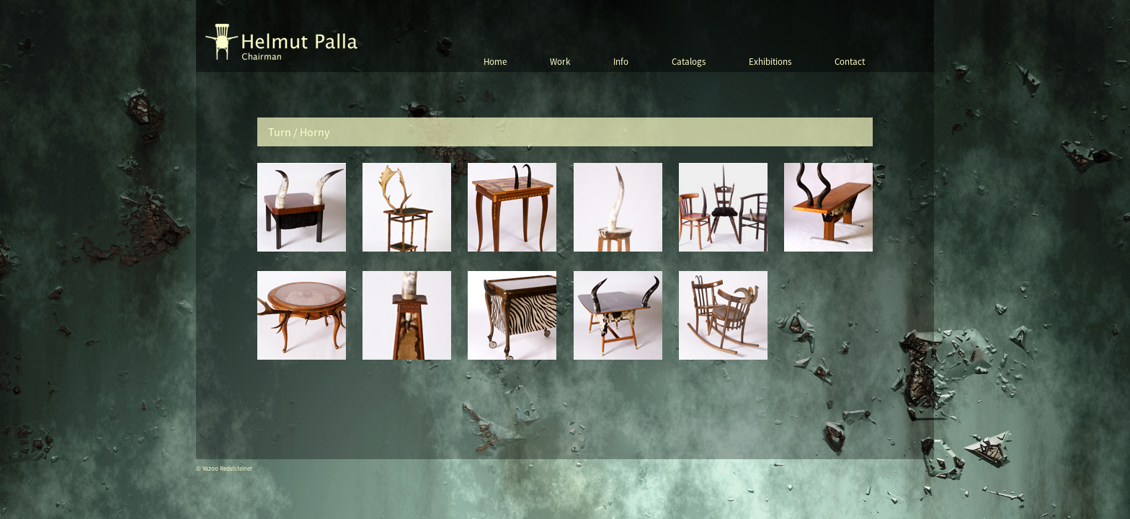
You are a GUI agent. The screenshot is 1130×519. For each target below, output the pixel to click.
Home (495, 62)
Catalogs (689, 62)
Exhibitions (770, 62)
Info (620, 62)
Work (560, 62)
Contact (850, 62)
